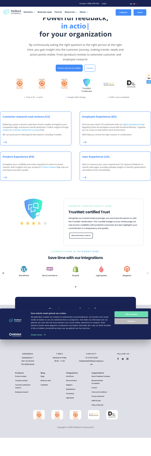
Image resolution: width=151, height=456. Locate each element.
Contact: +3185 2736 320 (89, 4)
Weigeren (131, 438)
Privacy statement (98, 415)
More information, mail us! (83, 253)
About (83, 12)
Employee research (21, 410)
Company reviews (21, 399)
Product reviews (48, 185)
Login (104, 4)
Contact (123, 12)
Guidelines (44, 403)
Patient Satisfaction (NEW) (69, 86)
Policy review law (97, 423)
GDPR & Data (96, 419)
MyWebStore (70, 407)
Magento (69, 403)
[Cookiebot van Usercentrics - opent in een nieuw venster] (15, 451)
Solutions (28, 12)
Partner (58, 12)
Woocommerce (71, 399)
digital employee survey (133, 142)
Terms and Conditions (99, 410)
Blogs (42, 395)
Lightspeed (70, 416)
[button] (75, 305)
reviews (6, 147)
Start (140, 12)
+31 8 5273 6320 (91, 376)
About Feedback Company (101, 395)
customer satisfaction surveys (25, 147)
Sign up (75, 340)
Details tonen (36, 451)
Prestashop (70, 412)
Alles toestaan (131, 431)
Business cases (45, 12)
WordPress (70, 395)
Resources (70, 12)
